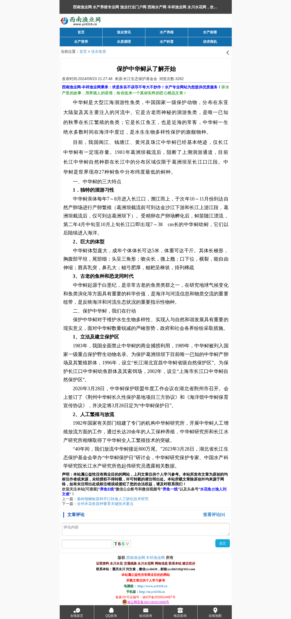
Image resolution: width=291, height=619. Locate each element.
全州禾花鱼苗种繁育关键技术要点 (105, 504)
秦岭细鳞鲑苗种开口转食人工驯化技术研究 (113, 499)
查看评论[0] (214, 514)
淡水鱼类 (98, 51)
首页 (83, 51)
